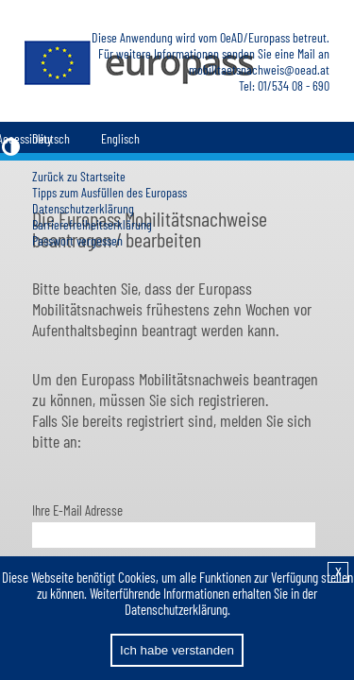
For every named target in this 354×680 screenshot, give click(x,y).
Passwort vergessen (77, 240)
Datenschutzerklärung (83, 208)
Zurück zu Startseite (79, 176)
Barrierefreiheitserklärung (92, 224)
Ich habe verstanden (177, 650)
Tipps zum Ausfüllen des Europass (109, 192)
